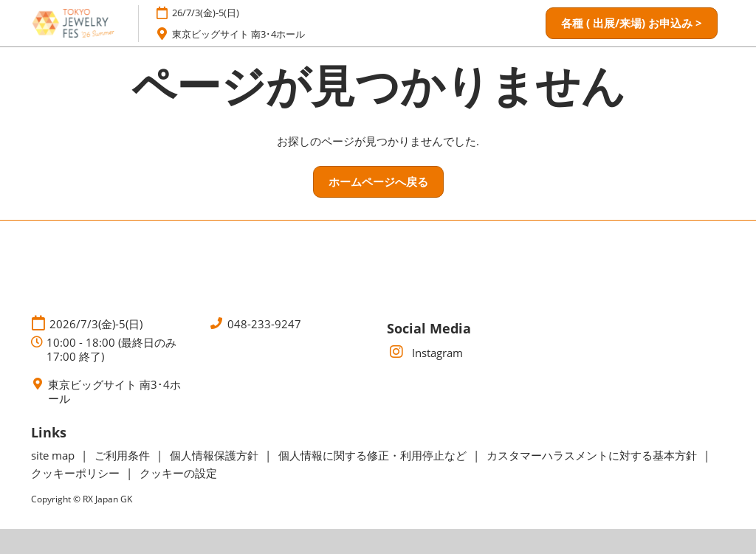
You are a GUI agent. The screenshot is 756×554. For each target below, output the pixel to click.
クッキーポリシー (77, 472)
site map (54, 455)
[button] (632, 23)
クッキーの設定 (178, 472)
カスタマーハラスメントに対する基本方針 (593, 455)
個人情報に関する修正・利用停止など (374, 455)
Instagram (425, 352)
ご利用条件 (123, 455)
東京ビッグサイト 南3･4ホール (238, 34)
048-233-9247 (264, 324)
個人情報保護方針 (215, 455)
